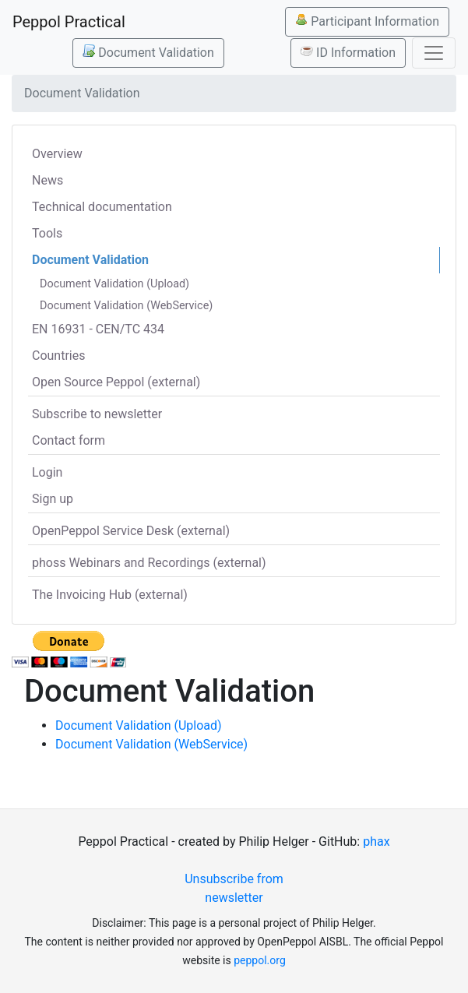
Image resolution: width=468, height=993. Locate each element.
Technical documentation (102, 206)
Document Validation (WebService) (126, 305)
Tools (47, 233)
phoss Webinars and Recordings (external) (149, 562)
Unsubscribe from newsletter (234, 888)
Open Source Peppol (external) (116, 382)
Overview (57, 153)
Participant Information (367, 21)
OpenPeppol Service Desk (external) (131, 530)
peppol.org (260, 960)
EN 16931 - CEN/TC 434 (98, 329)
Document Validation (148, 52)
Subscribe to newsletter (97, 414)
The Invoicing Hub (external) (110, 594)
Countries (58, 355)
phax (376, 841)
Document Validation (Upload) (114, 284)
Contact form (68, 440)
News (47, 180)
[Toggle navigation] (434, 53)
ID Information (348, 52)
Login (47, 472)
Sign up (52, 498)
